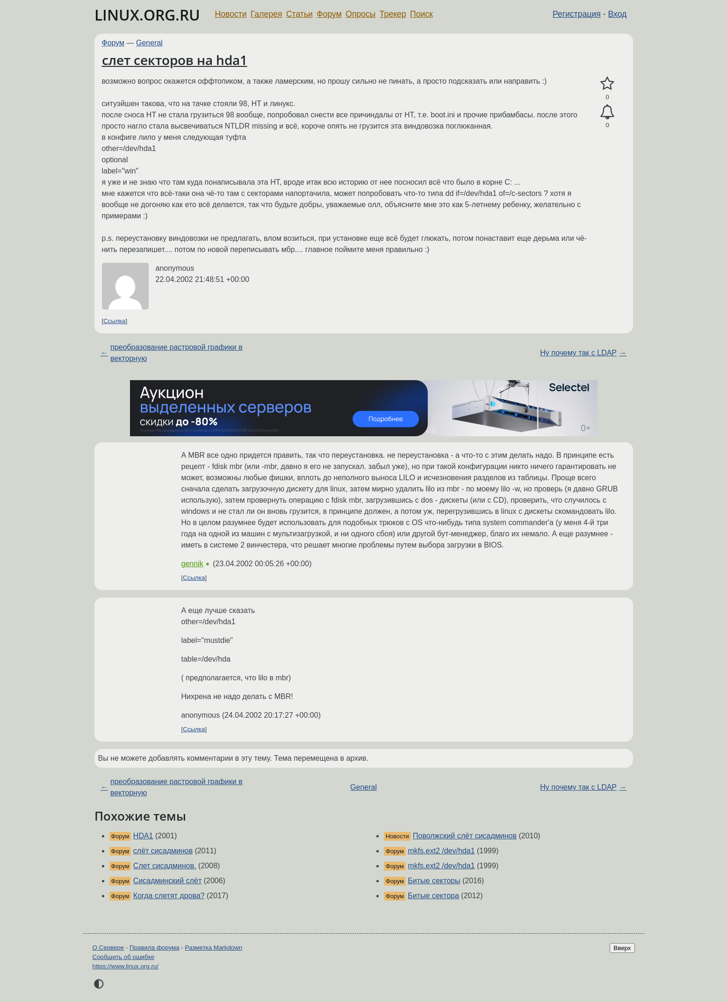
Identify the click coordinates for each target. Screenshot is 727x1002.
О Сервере (108, 947)
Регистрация (577, 14)
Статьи (299, 14)
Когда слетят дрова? (169, 896)
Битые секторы (434, 881)
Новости (231, 14)
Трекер (393, 14)
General (149, 43)
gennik (192, 564)
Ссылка (114, 320)
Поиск (421, 14)
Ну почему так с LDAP (578, 353)
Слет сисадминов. (164, 866)
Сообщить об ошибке (124, 956)
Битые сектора (433, 896)
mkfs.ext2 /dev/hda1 (441, 851)
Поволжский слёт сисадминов (465, 836)
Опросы (360, 14)
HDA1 (143, 836)
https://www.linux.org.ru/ (125, 966)
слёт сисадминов (163, 851)
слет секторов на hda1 (174, 60)
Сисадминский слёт (167, 881)
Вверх (622, 948)
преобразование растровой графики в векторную (176, 352)
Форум (329, 14)
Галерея (266, 14)
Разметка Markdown (213, 947)
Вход (617, 14)
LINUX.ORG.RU (147, 15)
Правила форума (155, 947)
